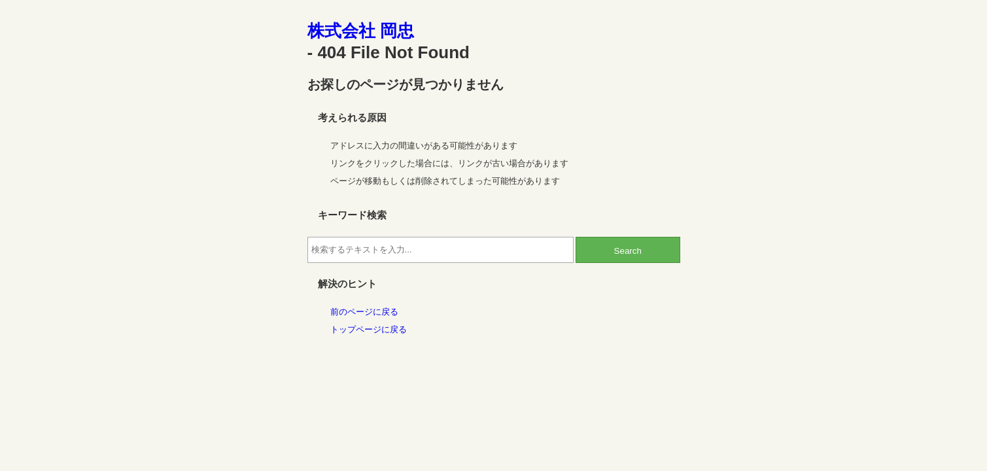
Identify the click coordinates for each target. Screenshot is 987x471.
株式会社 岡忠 (360, 31)
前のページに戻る (364, 312)
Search (628, 251)
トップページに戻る (368, 329)
